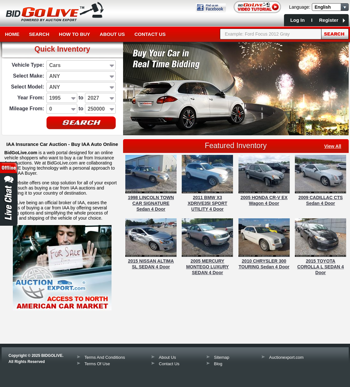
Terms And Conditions (105, 357)
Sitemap (221, 357)
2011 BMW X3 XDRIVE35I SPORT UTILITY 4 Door (207, 203)
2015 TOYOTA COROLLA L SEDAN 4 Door (320, 266)
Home (12, 34)
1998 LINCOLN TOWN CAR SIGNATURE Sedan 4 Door (151, 203)
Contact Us (149, 34)
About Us (112, 34)
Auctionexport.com (286, 357)
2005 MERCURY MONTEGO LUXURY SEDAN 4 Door (207, 266)
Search (39, 34)
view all (332, 146)
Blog (218, 363)
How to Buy (74, 34)
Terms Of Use (97, 363)
